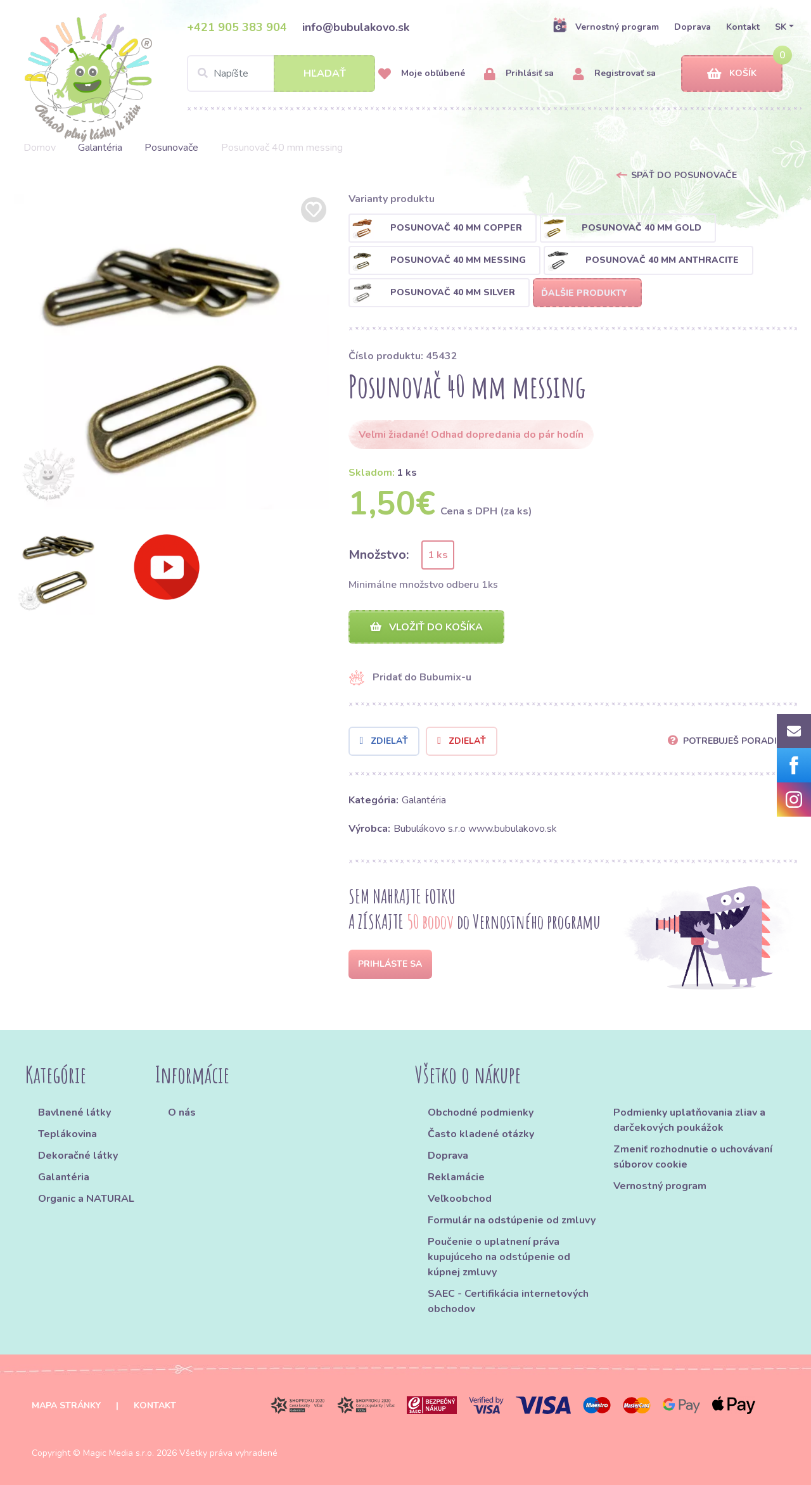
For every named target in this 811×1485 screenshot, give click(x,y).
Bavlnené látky (74, 1112)
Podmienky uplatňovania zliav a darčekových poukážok (689, 1120)
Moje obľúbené (421, 73)
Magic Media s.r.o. (118, 1453)
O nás (182, 1112)
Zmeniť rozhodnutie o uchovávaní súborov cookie (692, 1156)
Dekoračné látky (78, 1156)
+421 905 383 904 (237, 27)
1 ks (438, 555)
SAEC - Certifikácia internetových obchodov (508, 1301)
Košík (732, 73)
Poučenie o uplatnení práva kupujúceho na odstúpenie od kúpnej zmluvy (499, 1257)
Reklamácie (456, 1177)
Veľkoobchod (460, 1199)
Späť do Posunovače (684, 175)
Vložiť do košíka (426, 627)
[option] (171, 351)
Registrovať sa (614, 73)
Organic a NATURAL (86, 1199)
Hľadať (324, 73)
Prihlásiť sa (519, 73)
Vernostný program (605, 26)
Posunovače (171, 148)
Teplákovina (67, 1134)
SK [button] (780, 27)
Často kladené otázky (481, 1134)
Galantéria (100, 148)
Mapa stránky (66, 1405)
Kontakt (743, 27)
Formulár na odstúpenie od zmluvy (512, 1220)
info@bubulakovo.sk (355, 27)
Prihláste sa (390, 964)
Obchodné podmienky (480, 1112)
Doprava (692, 27)
